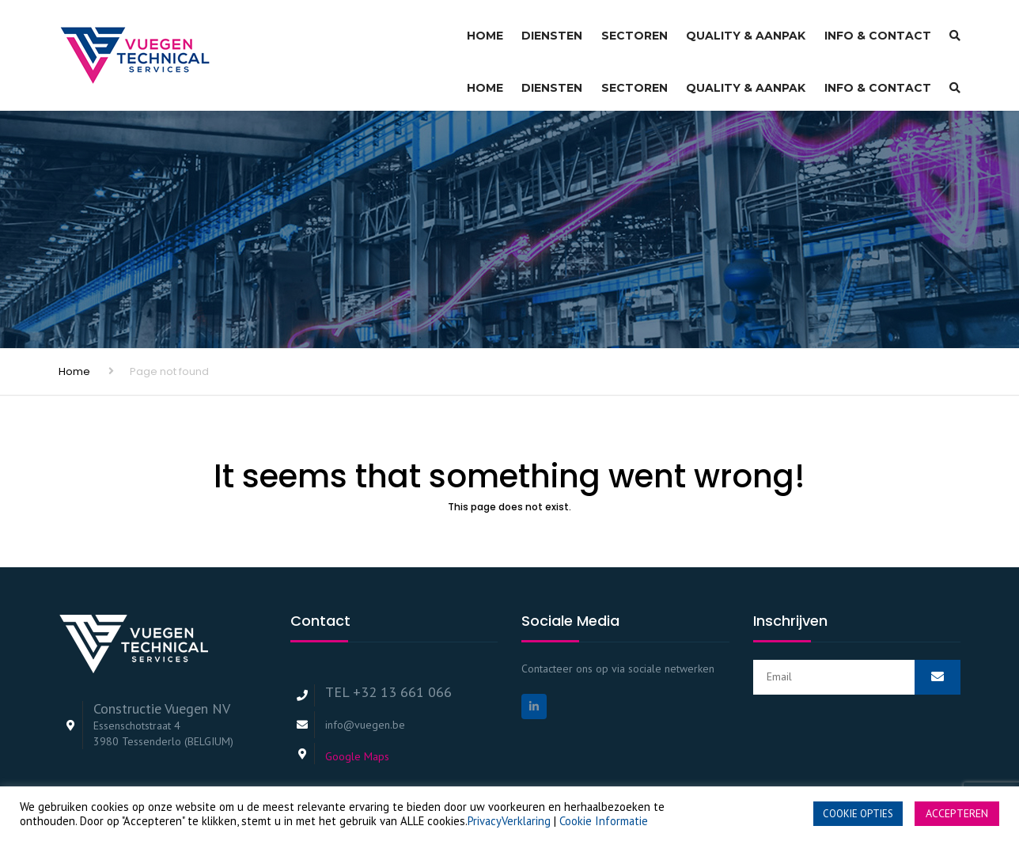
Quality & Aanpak (745, 28)
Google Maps (357, 707)
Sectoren (634, 28)
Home (485, 28)
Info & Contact (877, 28)
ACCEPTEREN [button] (957, 813)
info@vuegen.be (365, 676)
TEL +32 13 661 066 (388, 643)
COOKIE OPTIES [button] (858, 813)
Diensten (551, 28)
